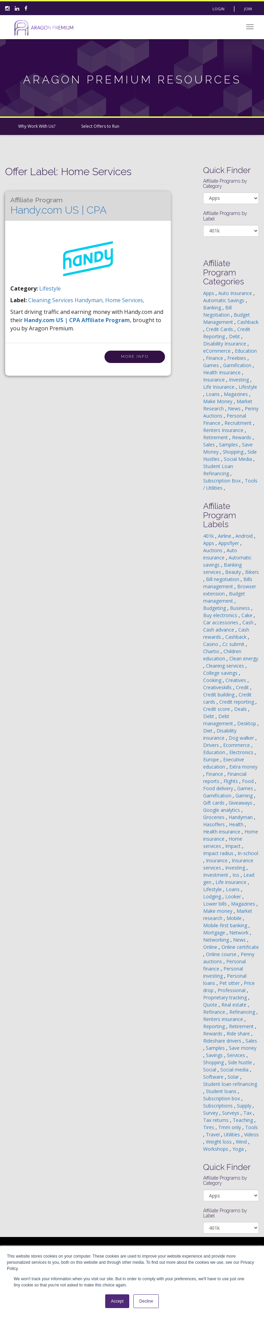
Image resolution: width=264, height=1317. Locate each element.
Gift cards (214, 802)
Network (239, 932)
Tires (209, 1127)
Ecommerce (237, 745)
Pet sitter (230, 983)
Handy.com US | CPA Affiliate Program (77, 320)
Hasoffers (214, 824)
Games (211, 365)
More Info (134, 356)
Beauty (233, 572)
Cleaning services (225, 665)
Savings (215, 1055)
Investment (216, 875)
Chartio (212, 651)
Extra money (243, 766)
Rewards (242, 437)
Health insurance (222, 831)
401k (209, 536)
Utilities (232, 1134)
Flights (231, 781)
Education (246, 351)
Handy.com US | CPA (58, 206)
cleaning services (51, 300)
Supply (245, 1105)
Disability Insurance (225, 343)
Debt (235, 336)
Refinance (215, 1012)
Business (240, 608)
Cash (248, 622)
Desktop (247, 723)
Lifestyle (50, 288)
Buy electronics (221, 615)
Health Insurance (222, 372)
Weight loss (219, 1141)
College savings (221, 673)
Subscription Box (222, 480)
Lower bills (215, 903)
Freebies (237, 358)
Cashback (247, 322)
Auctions (213, 550)
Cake (247, 615)
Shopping (234, 452)
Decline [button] (146, 1301)
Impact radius (219, 853)
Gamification (238, 365)
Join (248, 8)
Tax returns (216, 1120)
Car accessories (221, 622)
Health (237, 824)
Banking (212, 307)
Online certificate (240, 947)
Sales (209, 444)
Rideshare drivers (223, 1040)
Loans (213, 394)
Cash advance (219, 629)
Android (244, 536)
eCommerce (217, 351)
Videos (251, 1134)
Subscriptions (218, 1105)
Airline (225, 536)
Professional (232, 990)
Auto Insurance (235, 293)
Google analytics (222, 810)
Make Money (218, 401)
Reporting (214, 1026)
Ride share (239, 1033)
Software (214, 1077)
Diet (208, 730)
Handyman (241, 817)
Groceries (214, 817)
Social (210, 1069)
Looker (233, 896)
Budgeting (215, 608)
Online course (222, 954)
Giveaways (241, 802)
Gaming (244, 795)
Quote (211, 1004)
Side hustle (240, 1062)
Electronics (242, 752)
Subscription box (222, 1098)
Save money (242, 1048)
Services (236, 1055)
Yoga (238, 1149)
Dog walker (242, 738)
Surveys (231, 1113)
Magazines (236, 394)
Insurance (214, 379)
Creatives (237, 680)
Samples (229, 444)
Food (248, 781)
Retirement (216, 437)
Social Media (238, 459)
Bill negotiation (223, 579)
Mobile (235, 918)
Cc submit (234, 644)
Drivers (211, 745)
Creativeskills (218, 687)
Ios (236, 875)
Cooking (213, 680)
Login (218, 8)
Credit (243, 687)
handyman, (90, 300)
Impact (233, 846)
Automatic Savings (224, 300)
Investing (239, 379)
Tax (248, 1113)
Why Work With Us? (36, 126)
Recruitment (238, 423)
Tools (251, 1127)
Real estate (234, 1004)
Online (211, 947)
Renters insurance (223, 1019)
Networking (216, 939)
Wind (242, 1141)
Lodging (212, 896)
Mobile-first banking (226, 925)
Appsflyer (229, 543)
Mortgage (215, 932)
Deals (241, 709)
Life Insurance (219, 387)
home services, (124, 300)
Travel (213, 1134)
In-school (248, 853)
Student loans (222, 1091)
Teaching (243, 1120)
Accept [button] (117, 1301)
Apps (209, 293)
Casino (211, 644)
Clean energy (243, 658)
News (235, 408)
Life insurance (232, 882)
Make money (218, 911)
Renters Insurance (224, 430)
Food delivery (218, 788)
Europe (211, 759)
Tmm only (230, 1127)
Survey (211, 1113)
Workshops (216, 1149)
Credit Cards (220, 329)
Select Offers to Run (100, 126)
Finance (215, 358)
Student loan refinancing (230, 1084)
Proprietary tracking (225, 997)
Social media (235, 1069)
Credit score (217, 709)
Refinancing (242, 1012)
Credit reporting (237, 702)
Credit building (219, 694)
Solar (234, 1077)
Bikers (252, 572)
